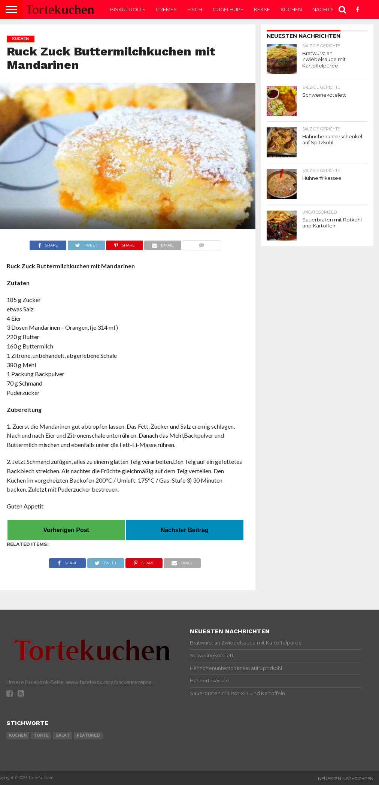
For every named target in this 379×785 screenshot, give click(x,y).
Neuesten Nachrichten (345, 778)
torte (41, 735)
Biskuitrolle (127, 9)
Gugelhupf (228, 9)
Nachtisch (327, 9)
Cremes (166, 9)
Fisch (194, 9)
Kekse (262, 9)
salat (63, 735)
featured (88, 735)
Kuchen (291, 9)
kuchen (18, 735)
